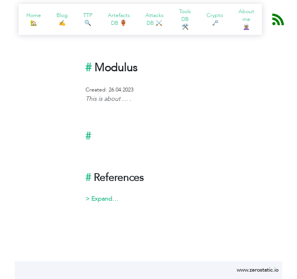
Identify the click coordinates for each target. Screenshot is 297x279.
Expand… (104, 199)
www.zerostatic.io (257, 270)
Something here (181, 199)
